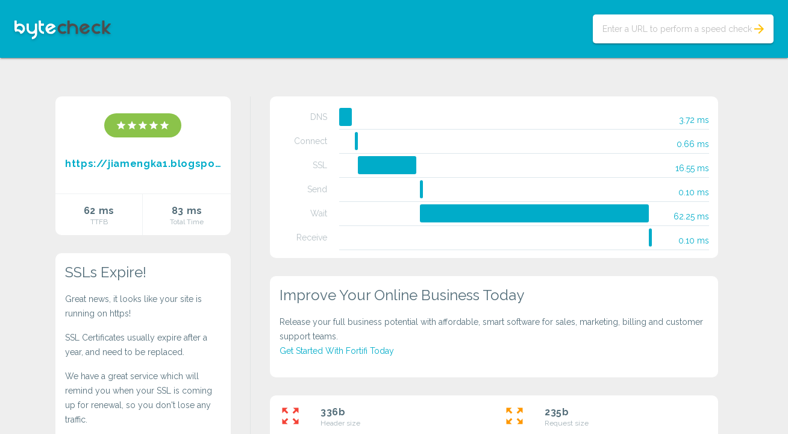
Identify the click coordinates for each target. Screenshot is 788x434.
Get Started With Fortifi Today (337, 351)
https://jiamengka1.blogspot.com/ (143, 163)
